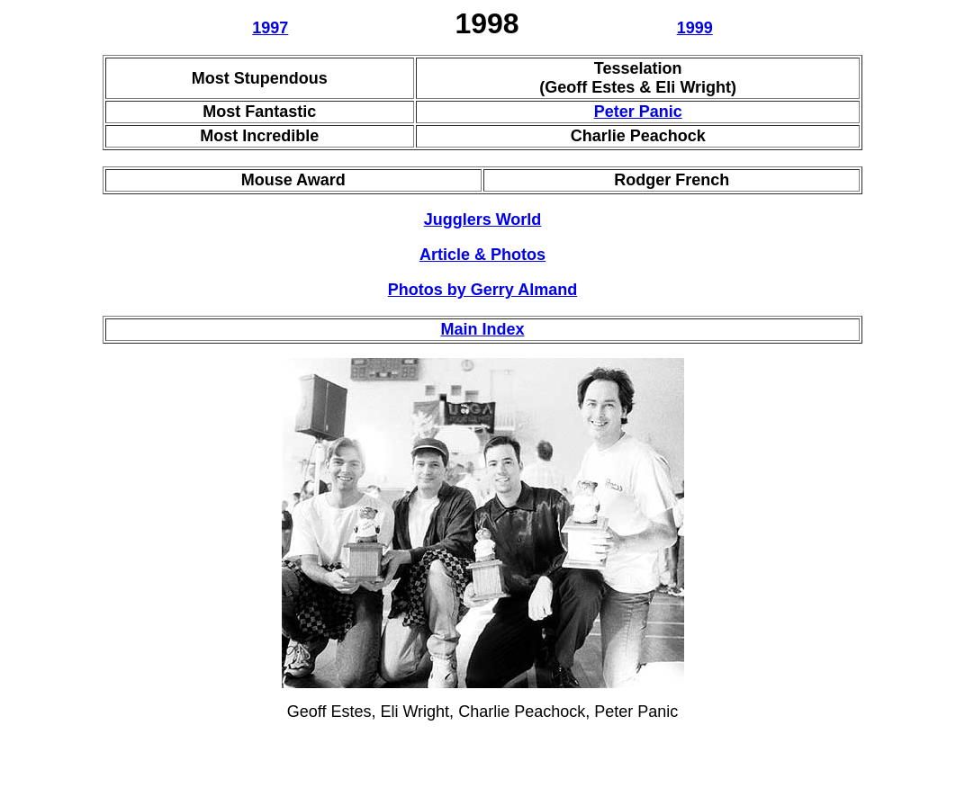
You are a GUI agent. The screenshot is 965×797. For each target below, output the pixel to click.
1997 (270, 28)
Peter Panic (638, 112)
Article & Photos (482, 255)
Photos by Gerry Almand (482, 290)
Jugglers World (483, 219)
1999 (695, 28)
